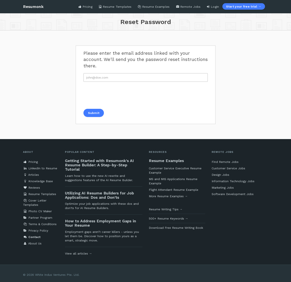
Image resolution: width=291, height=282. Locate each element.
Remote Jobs (188, 6)
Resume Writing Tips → (166, 209)
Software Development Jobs (233, 194)
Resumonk (33, 6)
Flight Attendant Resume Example (173, 189)
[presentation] (116, 95)
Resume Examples (153, 6)
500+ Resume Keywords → (168, 218)
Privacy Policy (35, 230)
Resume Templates (115, 6)
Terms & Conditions (40, 224)
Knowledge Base (38, 181)
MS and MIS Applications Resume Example (173, 181)
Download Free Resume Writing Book (176, 227)
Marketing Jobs (223, 187)
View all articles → (78, 253)
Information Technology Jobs (233, 181)
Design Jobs (220, 174)
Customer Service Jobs (228, 168)
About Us (32, 243)
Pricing (85, 6)
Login (213, 6)
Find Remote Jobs (225, 162)
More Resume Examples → (168, 196)
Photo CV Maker (37, 211)
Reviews (31, 187)
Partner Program (37, 217)
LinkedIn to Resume (40, 168)
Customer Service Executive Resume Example (175, 170)
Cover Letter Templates (34, 202)
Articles (31, 174)
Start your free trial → (243, 6)
